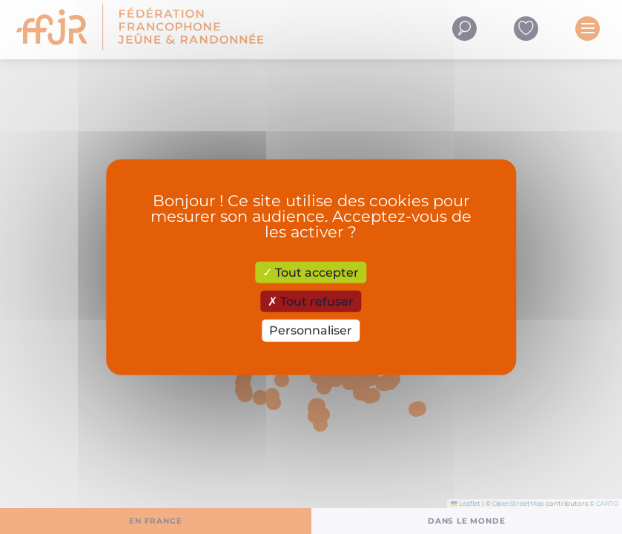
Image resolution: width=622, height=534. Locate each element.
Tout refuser (311, 301)
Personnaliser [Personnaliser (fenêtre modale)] (310, 330)
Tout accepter (310, 273)
